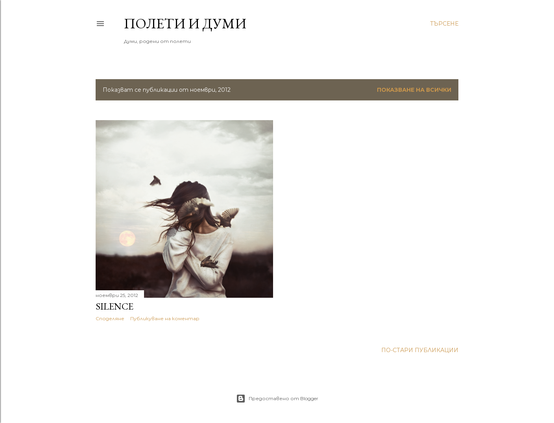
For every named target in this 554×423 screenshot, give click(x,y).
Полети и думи (185, 23)
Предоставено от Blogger (277, 398)
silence (114, 306)
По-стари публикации (419, 350)
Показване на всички (414, 89)
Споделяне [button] (110, 318)
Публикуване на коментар (164, 318)
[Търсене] (444, 23)
